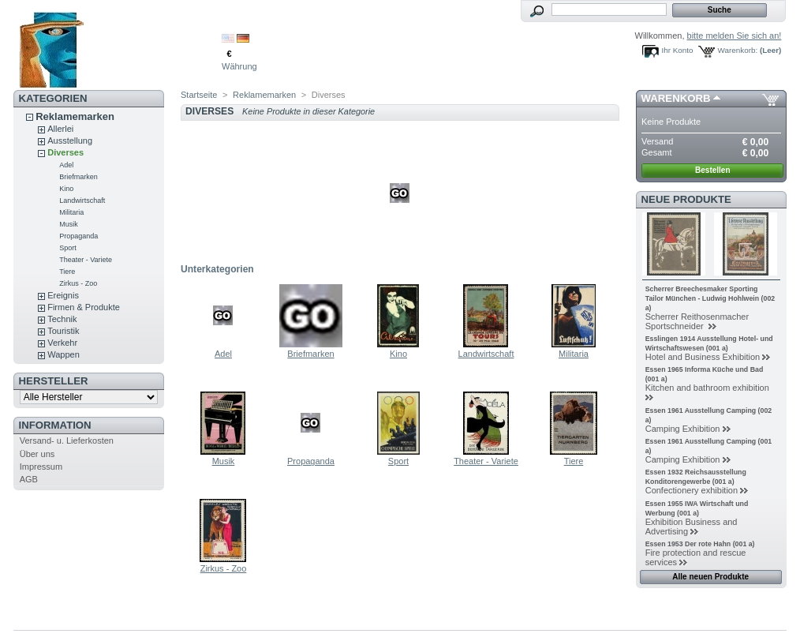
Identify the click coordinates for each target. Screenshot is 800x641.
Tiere (67, 272)
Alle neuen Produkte (710, 576)
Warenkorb (676, 98)
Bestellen (712, 170)
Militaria (71, 212)
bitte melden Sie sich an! (734, 35)
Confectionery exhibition (691, 490)
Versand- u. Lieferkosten (67, 440)
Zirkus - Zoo (78, 283)
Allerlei (60, 128)
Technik (62, 319)
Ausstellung (69, 140)
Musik (68, 224)
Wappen (63, 354)
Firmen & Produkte (83, 307)
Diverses (65, 152)
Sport (68, 248)
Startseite (199, 94)
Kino (66, 189)
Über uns (37, 454)
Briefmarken (78, 177)
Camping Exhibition (682, 428)
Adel (66, 165)
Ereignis (63, 295)
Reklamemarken (75, 116)
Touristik (63, 330)
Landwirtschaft (82, 200)
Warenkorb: (738, 50)
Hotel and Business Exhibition (703, 357)
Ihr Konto (677, 50)
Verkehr (62, 342)
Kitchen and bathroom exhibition (707, 387)
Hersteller (53, 381)
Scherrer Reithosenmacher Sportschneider (697, 321)
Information (55, 425)
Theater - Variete (85, 260)
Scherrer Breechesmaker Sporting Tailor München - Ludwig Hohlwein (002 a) (710, 298)
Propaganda (78, 236)
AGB (29, 479)
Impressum (41, 466)
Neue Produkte (686, 199)
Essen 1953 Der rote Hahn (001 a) (700, 544)
